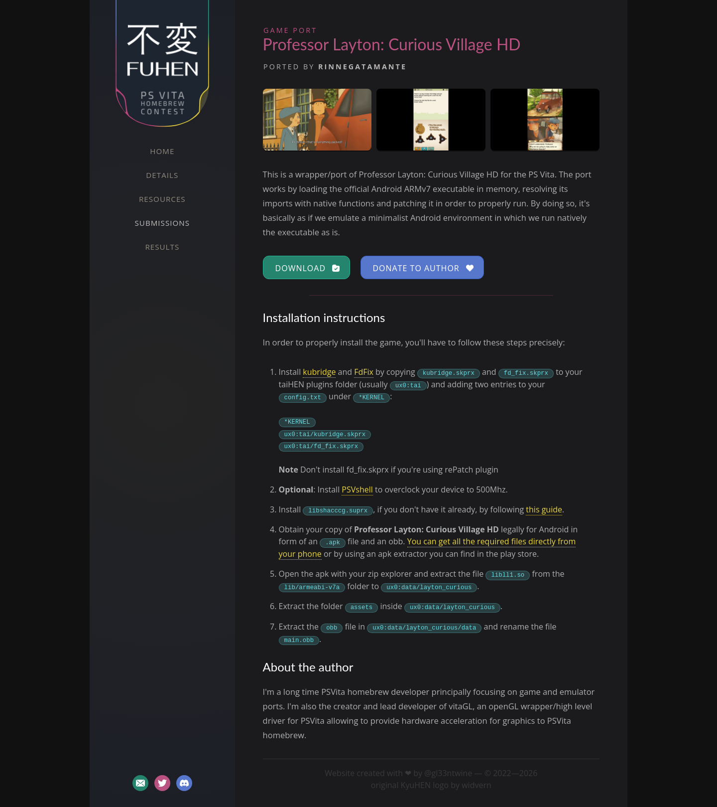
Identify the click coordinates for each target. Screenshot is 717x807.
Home (162, 151)
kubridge (319, 371)
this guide (544, 509)
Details (162, 175)
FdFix (363, 371)
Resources (162, 199)
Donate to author (423, 268)
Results (162, 247)
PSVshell (357, 489)
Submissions (162, 223)
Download (307, 268)
